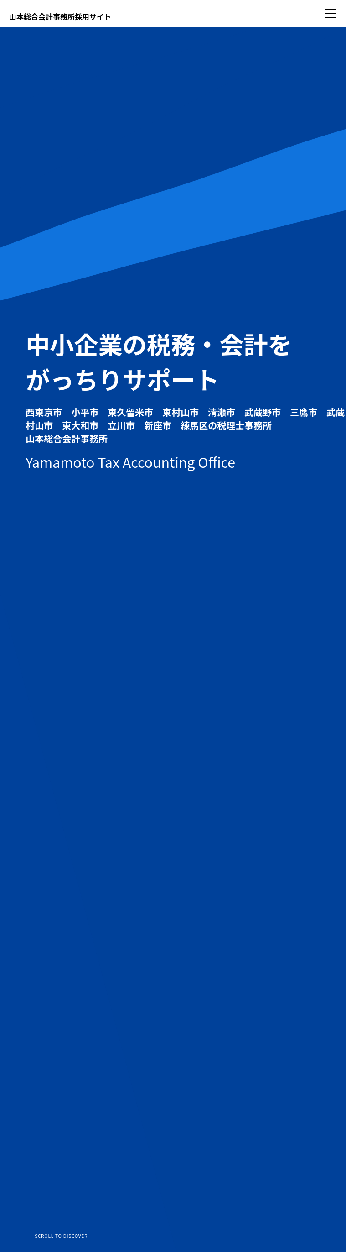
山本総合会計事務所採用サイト (60, 16)
